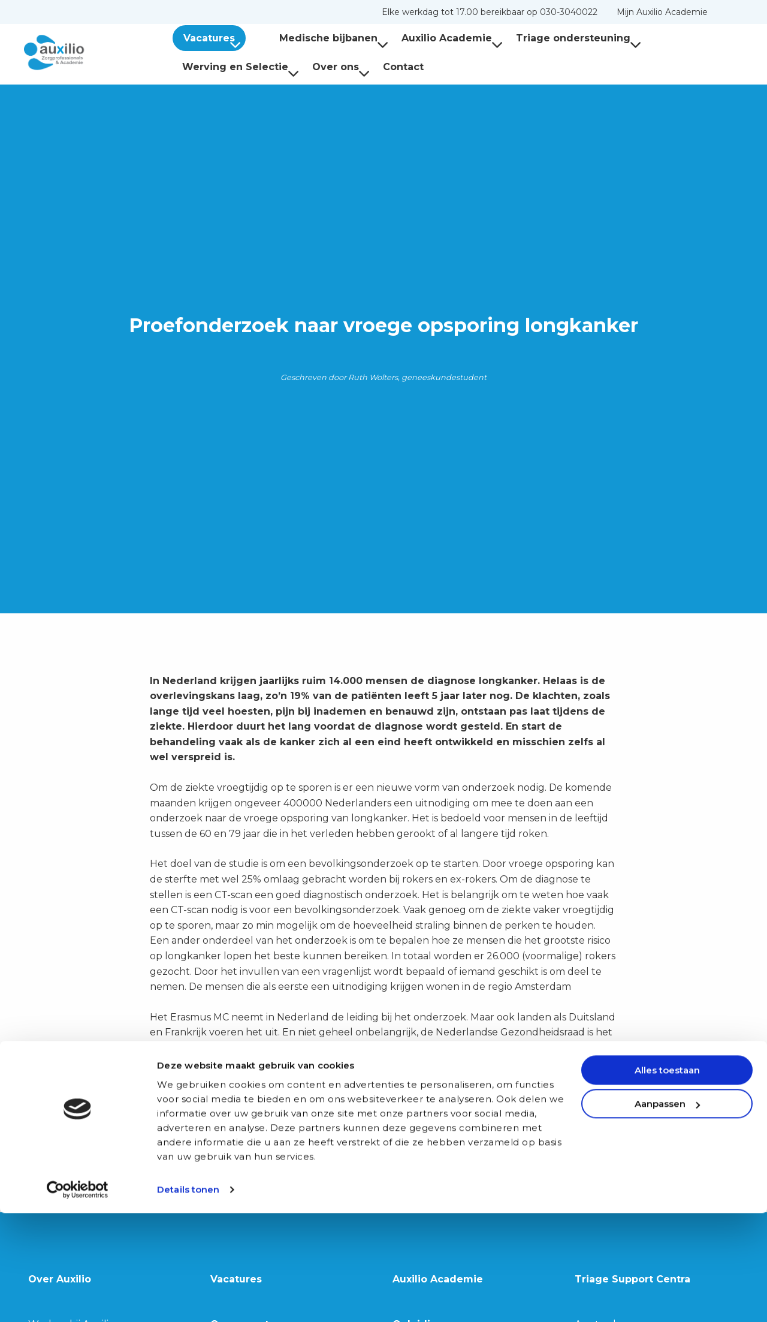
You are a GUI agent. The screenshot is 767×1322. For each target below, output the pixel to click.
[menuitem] (489, 12)
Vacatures (214, 38)
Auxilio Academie (433, 38)
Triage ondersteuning (559, 38)
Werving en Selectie (240, 67)
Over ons (341, 67)
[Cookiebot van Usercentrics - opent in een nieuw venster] (77, 1299)
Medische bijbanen (314, 38)
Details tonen (188, 1298)
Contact (403, 67)
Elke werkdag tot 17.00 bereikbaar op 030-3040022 (489, 12)
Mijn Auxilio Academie (662, 12)
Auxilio (84, 53)
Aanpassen (667, 1212)
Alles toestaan (667, 1179)
